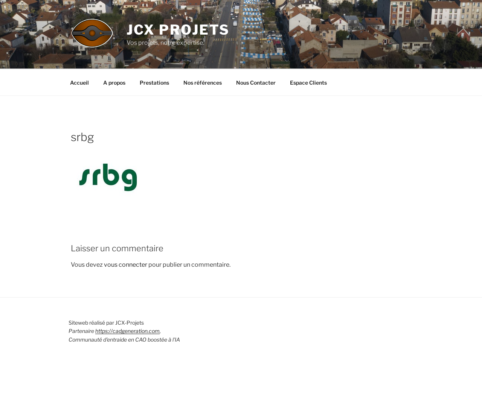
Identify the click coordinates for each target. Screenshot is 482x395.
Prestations (154, 82)
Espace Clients (308, 82)
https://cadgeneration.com (127, 331)
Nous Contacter (256, 82)
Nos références (202, 82)
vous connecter (125, 264)
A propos (114, 82)
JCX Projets (178, 29)
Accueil (79, 82)
